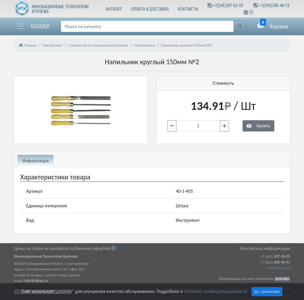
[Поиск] (147, 26)
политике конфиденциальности (215, 291)
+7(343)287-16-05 (228, 5)
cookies (65, 291)
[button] (33, 26)
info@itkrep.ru (278, 268)
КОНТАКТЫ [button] (188, 9)
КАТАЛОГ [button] (114, 9)
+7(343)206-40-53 (274, 5)
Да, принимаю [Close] (267, 291)
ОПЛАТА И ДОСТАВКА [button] (150, 9)
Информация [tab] (35, 160)
